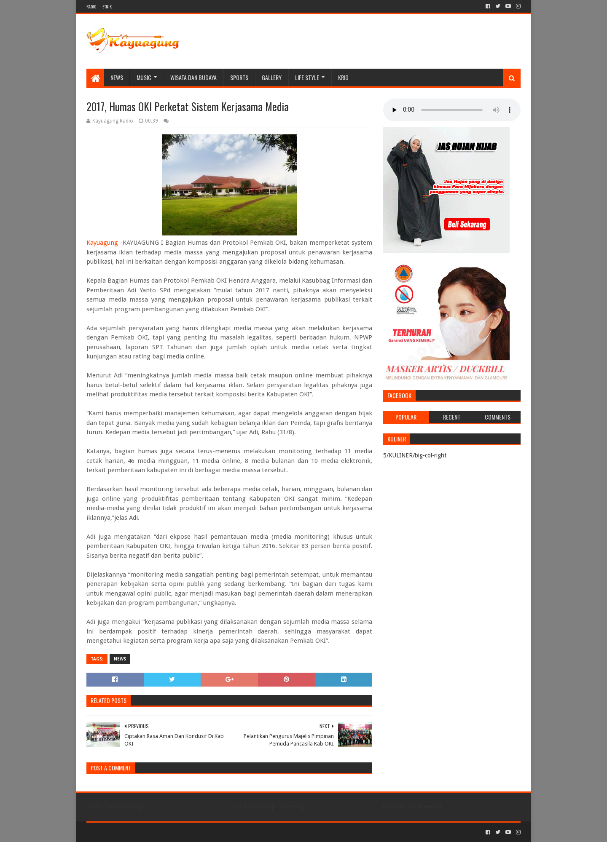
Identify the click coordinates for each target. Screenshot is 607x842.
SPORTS (239, 77)
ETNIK (107, 6)
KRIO (343, 77)
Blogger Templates (181, 832)
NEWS (116, 77)
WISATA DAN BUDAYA (193, 77)
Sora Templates (133, 832)
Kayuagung (102, 242)
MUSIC (144, 77)
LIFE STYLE (307, 77)
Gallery (272, 77)
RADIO (91, 6)
